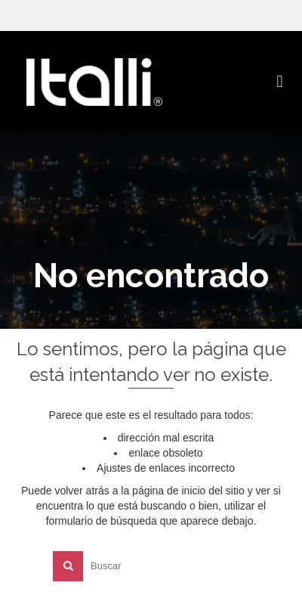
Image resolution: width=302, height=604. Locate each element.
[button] (280, 81)
